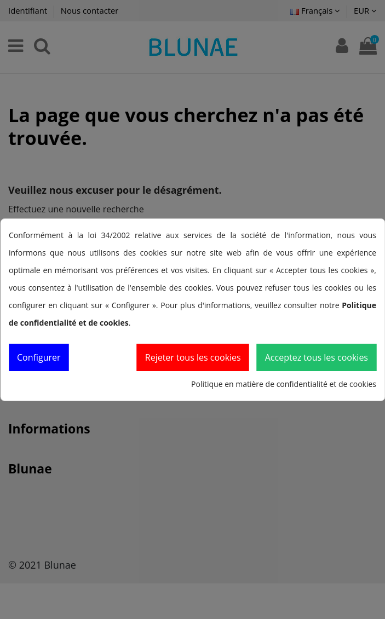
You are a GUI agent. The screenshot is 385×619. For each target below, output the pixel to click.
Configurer (39, 357)
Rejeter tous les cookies (193, 357)
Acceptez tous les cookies (316, 357)
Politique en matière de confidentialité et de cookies (283, 384)
